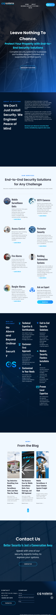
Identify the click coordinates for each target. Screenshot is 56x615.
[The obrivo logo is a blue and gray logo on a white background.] (16, 153)
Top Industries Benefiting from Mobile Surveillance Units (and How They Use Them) (12, 486)
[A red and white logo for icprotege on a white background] (32, 153)
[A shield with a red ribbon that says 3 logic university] (40, 140)
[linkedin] (52, 597)
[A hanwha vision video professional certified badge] (24, 140)
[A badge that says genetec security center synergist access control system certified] (16, 140)
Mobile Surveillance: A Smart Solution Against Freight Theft (41, 485)
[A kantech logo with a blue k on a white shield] (48, 140)
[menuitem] (27, 4)
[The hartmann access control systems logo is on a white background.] (24, 153)
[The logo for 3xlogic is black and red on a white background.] (40, 153)
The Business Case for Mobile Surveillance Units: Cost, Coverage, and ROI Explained (27, 486)
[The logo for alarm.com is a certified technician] (8, 153)
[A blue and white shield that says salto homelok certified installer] (8, 140)
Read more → (11, 503)
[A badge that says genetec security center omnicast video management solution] (32, 140)
